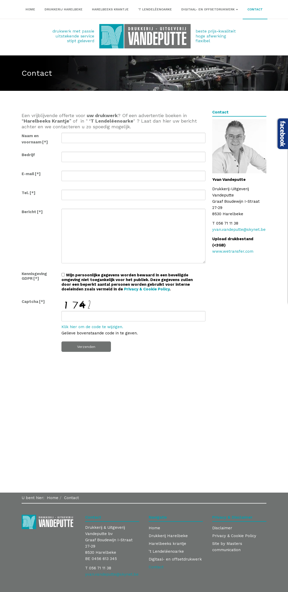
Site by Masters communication (227, 546)
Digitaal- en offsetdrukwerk (209, 9)
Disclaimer (222, 528)
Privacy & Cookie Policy (147, 289)
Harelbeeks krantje (110, 9)
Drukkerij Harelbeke (64, 9)
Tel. (28, 192)
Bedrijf (28, 154)
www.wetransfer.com (232, 251)
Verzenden (86, 347)
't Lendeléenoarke (155, 9)
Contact (255, 9)
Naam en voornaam (35, 138)
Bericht (32, 211)
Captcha (33, 301)
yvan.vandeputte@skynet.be (239, 229)
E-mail (31, 173)
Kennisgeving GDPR (34, 276)
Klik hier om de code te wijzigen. (92, 326)
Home (30, 9)
